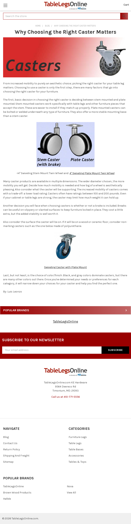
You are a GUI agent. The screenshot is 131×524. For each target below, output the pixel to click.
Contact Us (10, 443)
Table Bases (76, 449)
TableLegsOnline (65, 321)
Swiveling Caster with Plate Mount (65, 267)
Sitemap (8, 461)
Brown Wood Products (17, 492)
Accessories (76, 455)
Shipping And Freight (16, 455)
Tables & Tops (77, 461)
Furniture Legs (78, 437)
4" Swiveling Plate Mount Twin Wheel (92, 173)
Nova (70, 486)
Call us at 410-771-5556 (65, 396)
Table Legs (75, 443)
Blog (6, 437)
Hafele (7, 498)
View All (71, 492)
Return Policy (11, 449)
